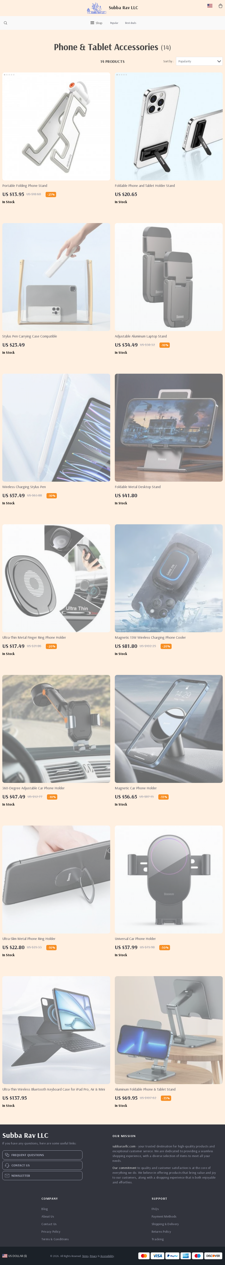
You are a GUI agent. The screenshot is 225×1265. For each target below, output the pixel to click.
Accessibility (107, 1256)
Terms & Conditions (55, 1239)
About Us (47, 1216)
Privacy (93, 1256)
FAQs (155, 1209)
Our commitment (124, 1168)
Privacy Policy (50, 1231)
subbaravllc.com (124, 1146)
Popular (114, 23)
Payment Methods (164, 1216)
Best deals (130, 23)
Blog (44, 1209)
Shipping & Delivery (165, 1224)
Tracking (158, 1239)
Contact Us (49, 1224)
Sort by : (168, 61)
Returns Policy (161, 1231)
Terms (85, 1256)
